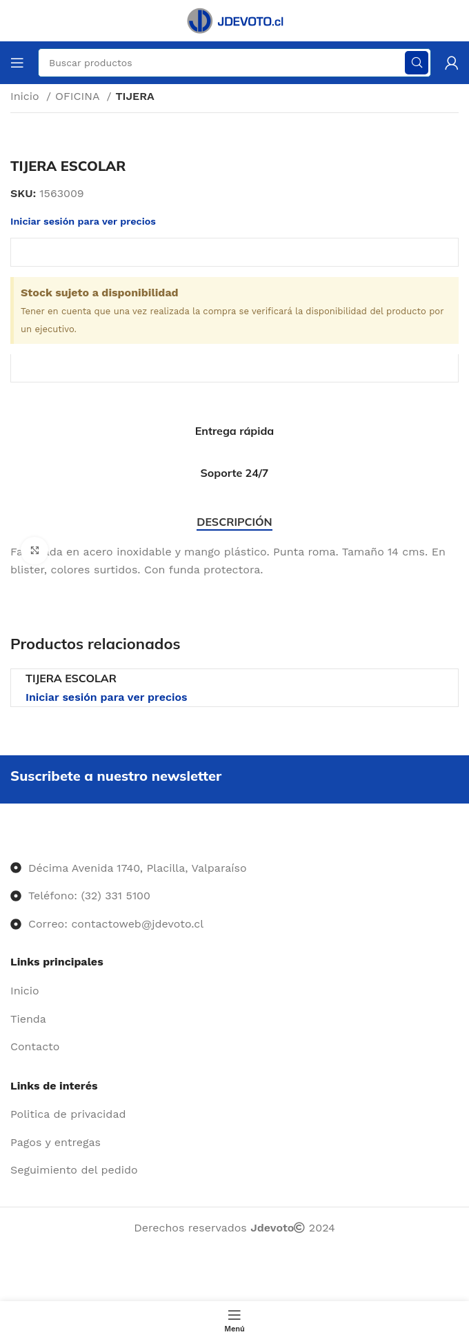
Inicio (26, 96)
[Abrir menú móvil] (17, 62)
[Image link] (10, 839)
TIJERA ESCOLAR (71, 678)
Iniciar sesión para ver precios (107, 697)
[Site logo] (234, 19)
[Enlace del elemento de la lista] (234, 991)
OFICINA (79, 96)
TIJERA (134, 96)
